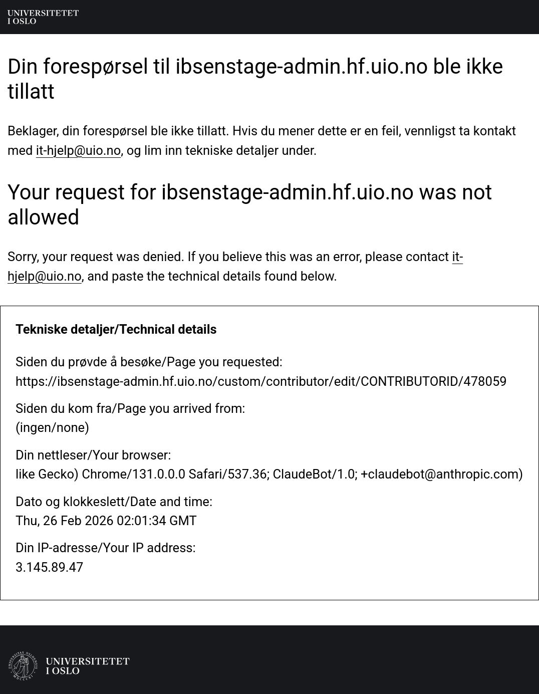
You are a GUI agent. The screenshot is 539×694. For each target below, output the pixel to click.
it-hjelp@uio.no (78, 150)
